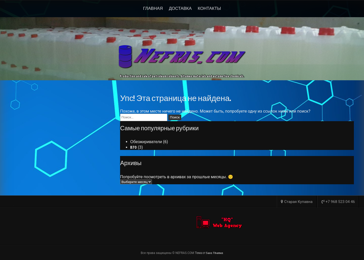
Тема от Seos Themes (209, 253)
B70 (133, 147)
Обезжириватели (146, 141)
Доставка (180, 8)
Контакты (209, 8)
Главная (153, 8)
